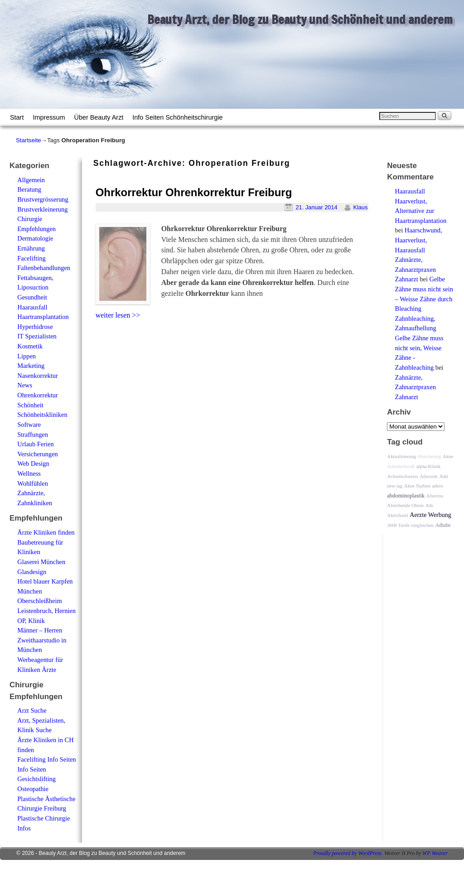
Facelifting (31, 258)
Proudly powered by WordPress (347, 853)
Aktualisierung (401, 456)
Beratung (29, 189)
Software (29, 424)
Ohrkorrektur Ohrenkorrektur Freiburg (194, 192)
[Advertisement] (199, 340)
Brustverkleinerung (42, 209)
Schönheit (30, 405)
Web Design (33, 463)
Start (17, 117)
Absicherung (429, 456)
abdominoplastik (406, 495)
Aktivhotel (397, 515)
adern (437, 485)
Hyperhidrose (35, 326)
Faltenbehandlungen (43, 267)
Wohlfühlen (32, 483)
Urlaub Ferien (35, 444)
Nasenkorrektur (37, 375)
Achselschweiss (402, 476)
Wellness (29, 473)
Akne (448, 456)
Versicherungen (37, 454)
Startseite (28, 140)
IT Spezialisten (36, 336)
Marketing (30, 365)
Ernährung (31, 248)
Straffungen (32, 434)
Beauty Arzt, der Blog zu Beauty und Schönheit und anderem (300, 19)
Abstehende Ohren (405, 505)
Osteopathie (32, 788)
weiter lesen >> (118, 315)
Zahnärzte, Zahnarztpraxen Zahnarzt (415, 269)
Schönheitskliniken (42, 414)
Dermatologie (35, 238)
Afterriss (435, 495)
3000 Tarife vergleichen (410, 525)
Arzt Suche (31, 710)
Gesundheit (32, 297)
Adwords (429, 476)
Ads (429, 505)
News (24, 385)
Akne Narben (417, 485)
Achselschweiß (401, 466)
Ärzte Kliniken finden (45, 532)
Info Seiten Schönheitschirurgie (177, 117)
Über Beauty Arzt (99, 117)
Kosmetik (30, 346)
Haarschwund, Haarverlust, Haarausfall (418, 240)
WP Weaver (435, 853)
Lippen (26, 356)
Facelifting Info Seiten (46, 759)
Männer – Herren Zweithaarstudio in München (41, 640)
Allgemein (31, 179)
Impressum (49, 117)
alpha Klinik (428, 466)
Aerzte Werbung (430, 515)
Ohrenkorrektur (37, 395)
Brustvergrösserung (42, 199)
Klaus (360, 207)
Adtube (443, 525)
